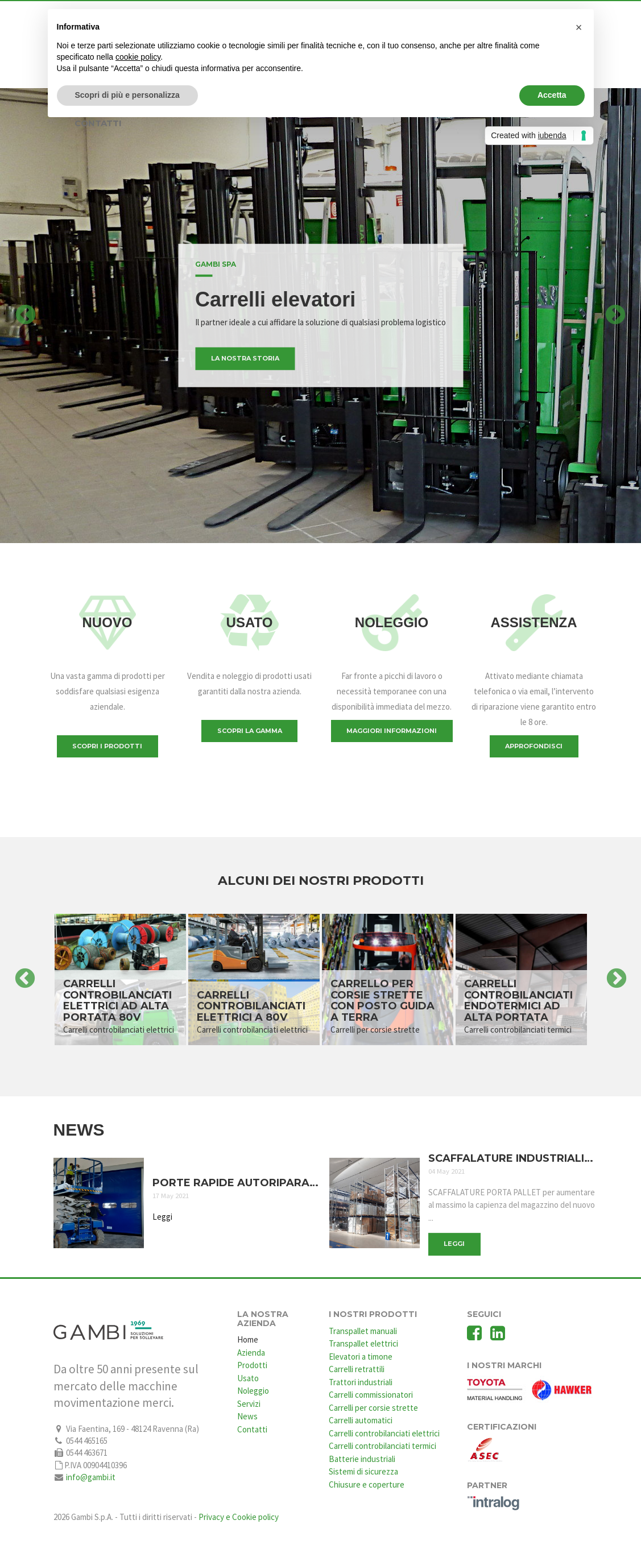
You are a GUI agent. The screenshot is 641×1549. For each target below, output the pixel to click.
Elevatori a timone (360, 1356)
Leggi (162, 1216)
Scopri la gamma (249, 731)
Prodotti (252, 1365)
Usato (248, 1378)
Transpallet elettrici (363, 1343)
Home (247, 1339)
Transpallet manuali (363, 1331)
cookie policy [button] (137, 56)
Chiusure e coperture (366, 1484)
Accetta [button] (551, 95)
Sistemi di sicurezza (363, 1471)
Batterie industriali (362, 1458)
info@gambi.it (90, 1477)
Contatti (252, 1429)
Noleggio (253, 1390)
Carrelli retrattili (356, 1369)
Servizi (248, 1403)
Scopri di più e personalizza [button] (127, 95)
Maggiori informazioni (391, 731)
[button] (579, 27)
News (247, 1416)
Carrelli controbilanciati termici (382, 1445)
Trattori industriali (360, 1382)
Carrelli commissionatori (371, 1394)
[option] (320, 315)
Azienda (251, 1352)
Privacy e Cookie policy (238, 1516)
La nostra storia (245, 358)
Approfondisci (534, 746)
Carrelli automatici (360, 1420)
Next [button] (615, 315)
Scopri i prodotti (107, 746)
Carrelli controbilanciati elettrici (384, 1433)
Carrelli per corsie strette (373, 1407)
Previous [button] (25, 315)
